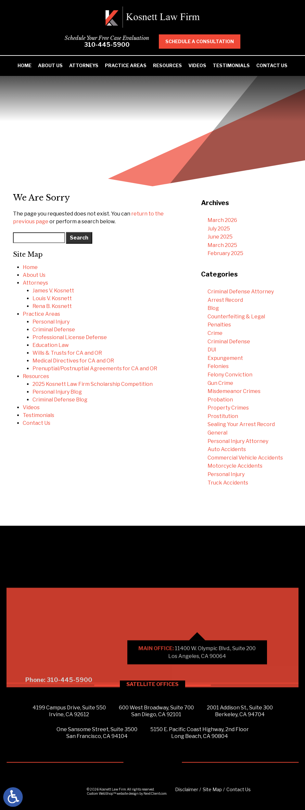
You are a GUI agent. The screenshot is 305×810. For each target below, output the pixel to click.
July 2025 (219, 229)
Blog (213, 308)
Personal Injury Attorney (238, 441)
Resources (167, 65)
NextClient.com (155, 793)
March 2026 (222, 220)
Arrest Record (225, 300)
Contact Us (271, 65)
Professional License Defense (69, 337)
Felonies (218, 366)
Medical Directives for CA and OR (73, 361)
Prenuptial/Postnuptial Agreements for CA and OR (94, 368)
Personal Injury (51, 322)
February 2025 (225, 253)
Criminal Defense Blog (59, 400)
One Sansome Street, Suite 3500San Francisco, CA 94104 (97, 732)
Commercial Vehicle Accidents (245, 458)
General (217, 433)
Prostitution (223, 416)
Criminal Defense (53, 329)
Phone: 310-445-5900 (58, 718)
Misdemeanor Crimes (234, 391)
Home (25, 65)
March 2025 (222, 245)
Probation (220, 400)
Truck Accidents (228, 483)
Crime (215, 333)
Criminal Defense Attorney (241, 291)
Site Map (212, 789)
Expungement (225, 358)
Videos (197, 65)
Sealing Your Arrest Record (241, 424)
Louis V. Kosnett (52, 298)
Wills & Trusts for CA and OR (67, 353)
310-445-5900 (114, 44)
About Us (50, 65)
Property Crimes (228, 408)
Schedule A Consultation (206, 41)
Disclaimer (186, 789)
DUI (212, 350)
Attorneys (83, 65)
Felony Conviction (230, 375)
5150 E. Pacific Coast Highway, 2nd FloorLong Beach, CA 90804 (199, 732)
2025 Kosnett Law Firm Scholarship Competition (92, 384)
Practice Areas (125, 65)
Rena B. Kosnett (52, 306)
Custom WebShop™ (101, 793)
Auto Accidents (227, 449)
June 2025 (220, 237)
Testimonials (231, 65)
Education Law (50, 345)
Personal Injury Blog (57, 392)
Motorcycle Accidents (235, 466)
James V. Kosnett (53, 291)
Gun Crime (220, 383)
